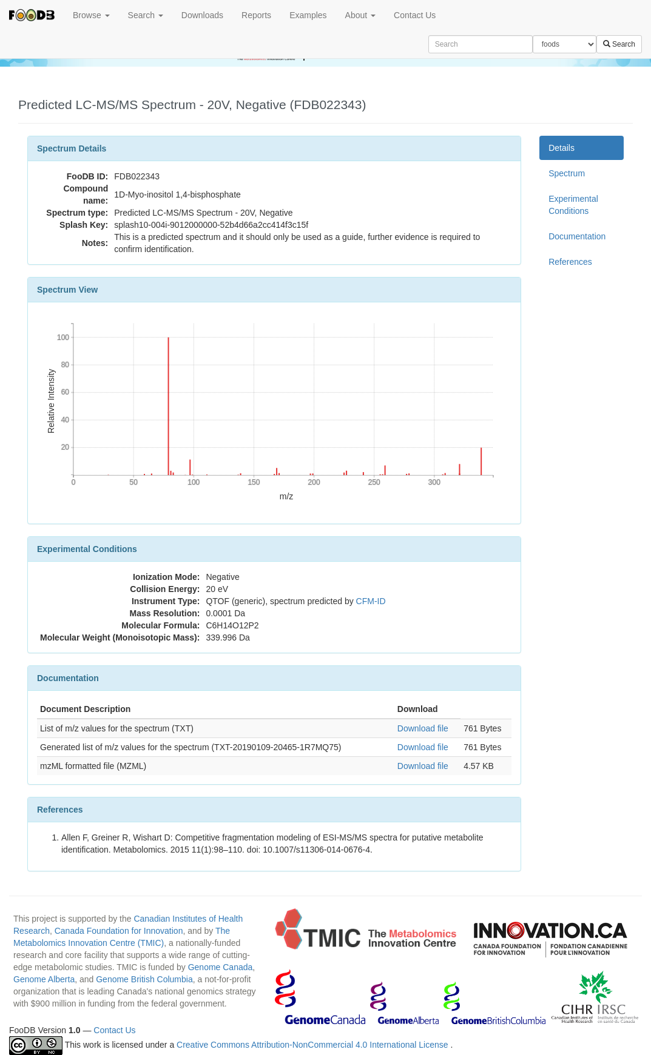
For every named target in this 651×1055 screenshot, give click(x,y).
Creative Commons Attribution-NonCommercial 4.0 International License (313, 1045)
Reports (256, 15)
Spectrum (566, 173)
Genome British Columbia (144, 979)
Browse (91, 15)
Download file (422, 728)
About (360, 15)
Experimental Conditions (573, 205)
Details (561, 148)
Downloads (202, 15)
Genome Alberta (44, 979)
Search (145, 15)
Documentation (576, 236)
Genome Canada (220, 967)
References (570, 262)
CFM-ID (371, 601)
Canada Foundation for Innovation (119, 931)
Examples (307, 15)
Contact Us (415, 15)
